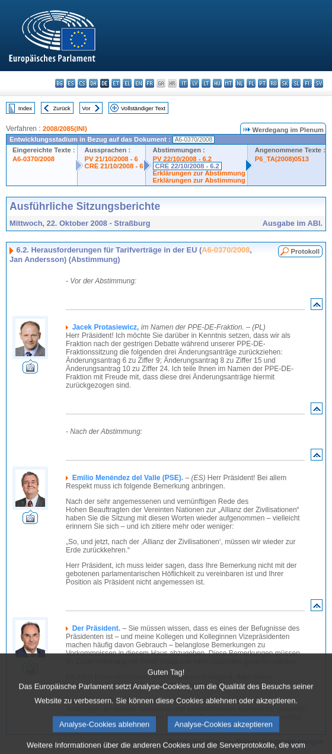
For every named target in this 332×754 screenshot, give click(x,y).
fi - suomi (307, 83)
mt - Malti (228, 83)
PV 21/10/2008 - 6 (111, 158)
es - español (70, 83)
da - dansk (93, 83)
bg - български (59, 83)
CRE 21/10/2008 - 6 (114, 166)
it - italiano (183, 83)
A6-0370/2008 (33, 158)
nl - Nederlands (239, 83)
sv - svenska (318, 83)
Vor (86, 108)
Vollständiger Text (143, 108)
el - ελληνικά (127, 83)
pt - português (262, 83)
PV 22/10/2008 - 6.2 (182, 158)
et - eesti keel (115, 83)
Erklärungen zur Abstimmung (199, 173)
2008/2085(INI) (65, 128)
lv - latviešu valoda (194, 83)
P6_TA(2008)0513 (282, 158)
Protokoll (305, 251)
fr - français (149, 83)
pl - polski (251, 83)
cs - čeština (82, 83)
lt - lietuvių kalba (206, 83)
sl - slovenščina (296, 83)
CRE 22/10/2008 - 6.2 (187, 166)
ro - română (273, 83)
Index (25, 108)
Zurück (62, 108)
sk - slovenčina (284, 83)
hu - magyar (217, 83)
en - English (138, 83)
